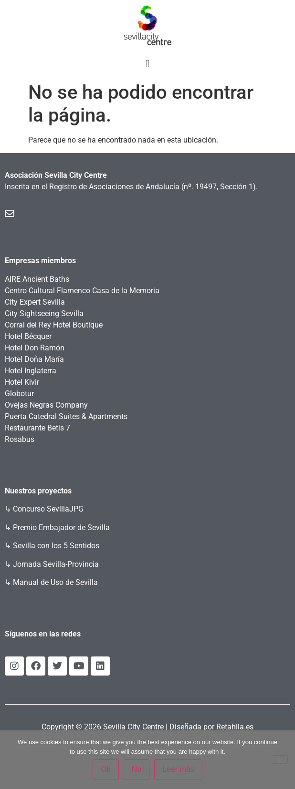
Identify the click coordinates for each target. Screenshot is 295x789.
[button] (147, 63)
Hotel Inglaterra (30, 370)
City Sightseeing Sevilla (44, 313)
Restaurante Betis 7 (37, 427)
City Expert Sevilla (35, 302)
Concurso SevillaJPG (48, 508)
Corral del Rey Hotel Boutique (54, 324)
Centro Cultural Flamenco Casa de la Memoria (82, 290)
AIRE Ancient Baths (37, 279)
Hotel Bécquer (28, 336)
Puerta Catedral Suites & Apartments (66, 416)
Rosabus (19, 439)
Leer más (178, 769)
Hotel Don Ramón (34, 347)
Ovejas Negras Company (46, 405)
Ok (105, 769)
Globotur (19, 393)
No (136, 769)
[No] (280, 759)
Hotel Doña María (34, 359)
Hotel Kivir (22, 382)
